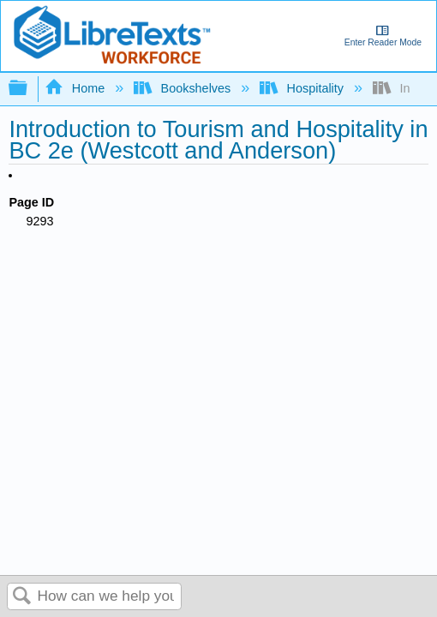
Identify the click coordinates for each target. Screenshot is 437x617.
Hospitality (303, 88)
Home (76, 88)
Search (22, 597)
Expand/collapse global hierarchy (29, 88)
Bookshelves (184, 88)
